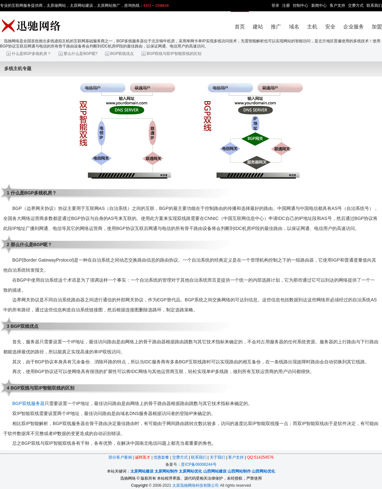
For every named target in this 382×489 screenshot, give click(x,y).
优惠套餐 (161, 457)
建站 (258, 26)
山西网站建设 (215, 471)
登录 (275, 5)
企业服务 (353, 26)
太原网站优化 (190, 471)
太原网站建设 (142, 471)
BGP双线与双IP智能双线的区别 (174, 53)
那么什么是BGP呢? (80, 53)
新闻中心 (319, 5)
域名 (294, 26)
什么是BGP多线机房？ (31, 53)
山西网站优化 (263, 471)
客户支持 (337, 5)
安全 (330, 26)
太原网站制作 (166, 471)
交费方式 (356, 5)
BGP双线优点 (122, 53)
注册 (286, 5)
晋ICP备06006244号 (198, 464)
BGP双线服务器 (28, 403)
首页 (240, 26)
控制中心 (300, 5)
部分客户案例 (120, 457)
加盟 (377, 26)
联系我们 (374, 5)
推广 (276, 26)
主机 (312, 26)
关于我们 (217, 457)
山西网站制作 (239, 471)
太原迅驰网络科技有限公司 (195, 485)
